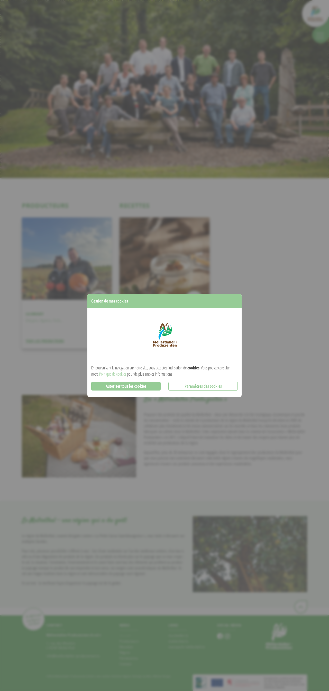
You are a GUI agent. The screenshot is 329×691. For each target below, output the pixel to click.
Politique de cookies (112, 374)
